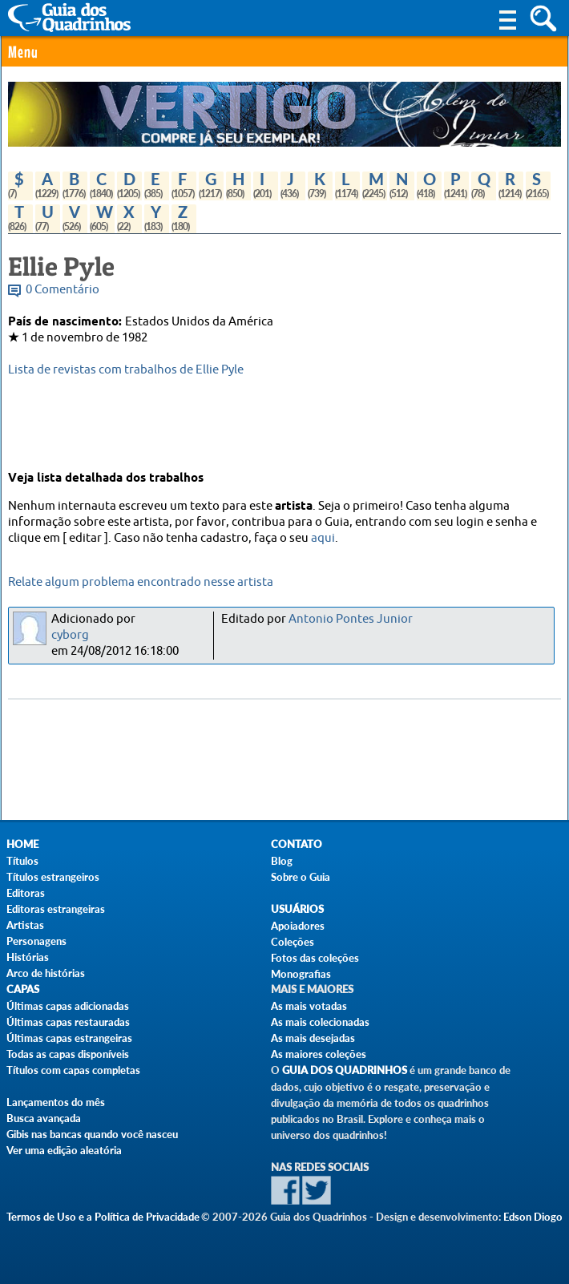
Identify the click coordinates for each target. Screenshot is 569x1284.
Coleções (292, 941)
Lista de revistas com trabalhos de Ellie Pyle (126, 370)
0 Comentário (62, 289)
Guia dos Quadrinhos (344, 1070)
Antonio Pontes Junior (351, 619)
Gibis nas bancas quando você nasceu (92, 1134)
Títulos (22, 860)
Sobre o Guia (300, 876)
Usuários (297, 909)
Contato (296, 844)
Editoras (25, 892)
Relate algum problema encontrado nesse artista (140, 582)
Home (22, 844)
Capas (22, 989)
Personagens (36, 941)
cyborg (70, 635)
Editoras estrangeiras (55, 908)
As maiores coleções (318, 1054)
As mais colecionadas (320, 1021)
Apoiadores (298, 925)
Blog (282, 860)
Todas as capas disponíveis (67, 1054)
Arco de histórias (45, 973)
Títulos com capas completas (73, 1070)
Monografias (301, 973)
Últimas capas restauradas (68, 1021)
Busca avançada (43, 1118)
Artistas (25, 925)
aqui (323, 538)
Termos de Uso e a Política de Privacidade (103, 1216)
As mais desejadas (313, 1038)
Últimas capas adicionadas (67, 1005)
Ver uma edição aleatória (64, 1150)
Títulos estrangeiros (52, 876)
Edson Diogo (533, 1216)
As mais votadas (309, 1005)
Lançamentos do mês (55, 1102)
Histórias (27, 957)
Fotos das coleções (315, 957)
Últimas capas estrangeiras (69, 1038)
